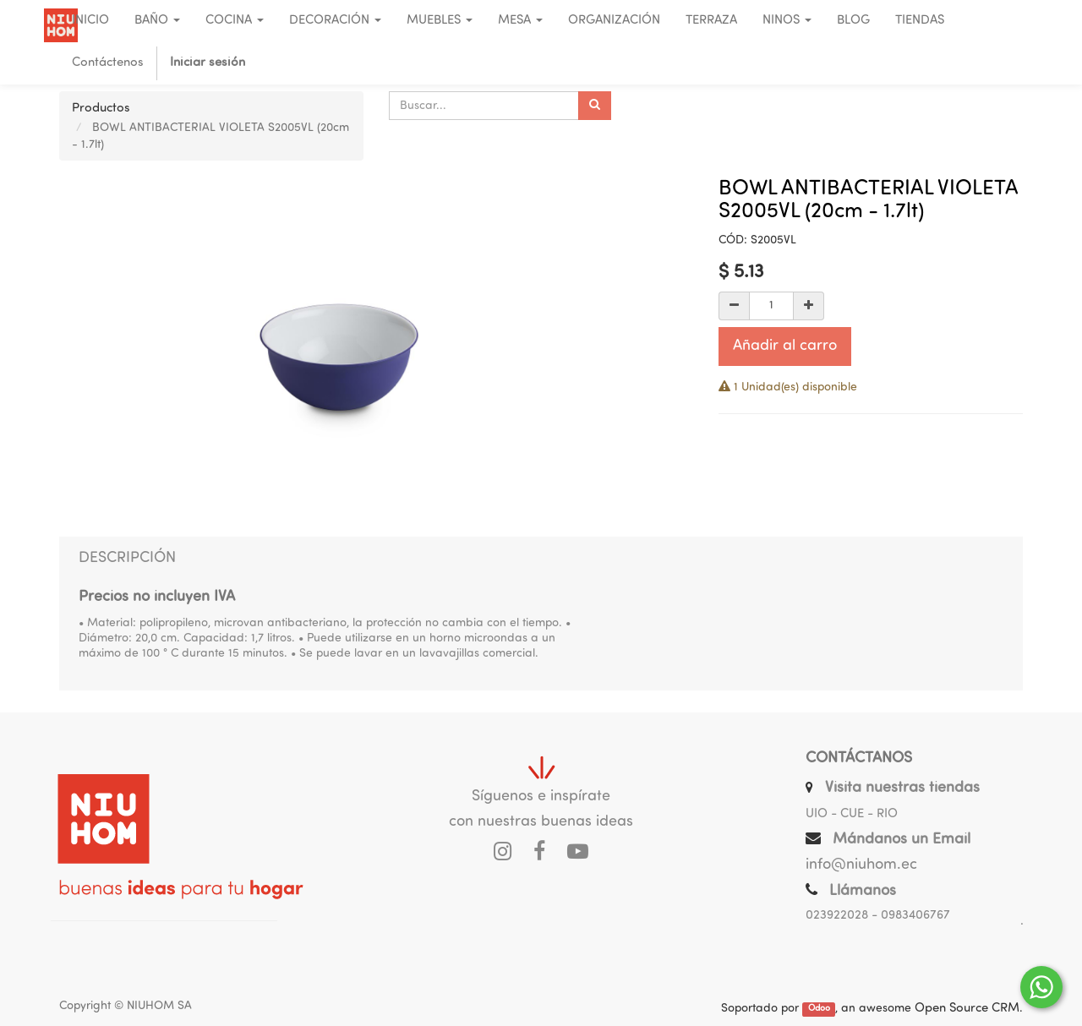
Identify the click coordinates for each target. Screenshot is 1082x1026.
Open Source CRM (967, 1008)
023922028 (837, 915)
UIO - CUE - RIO (852, 814)
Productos (101, 108)
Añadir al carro (785, 346)
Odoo (819, 1009)
